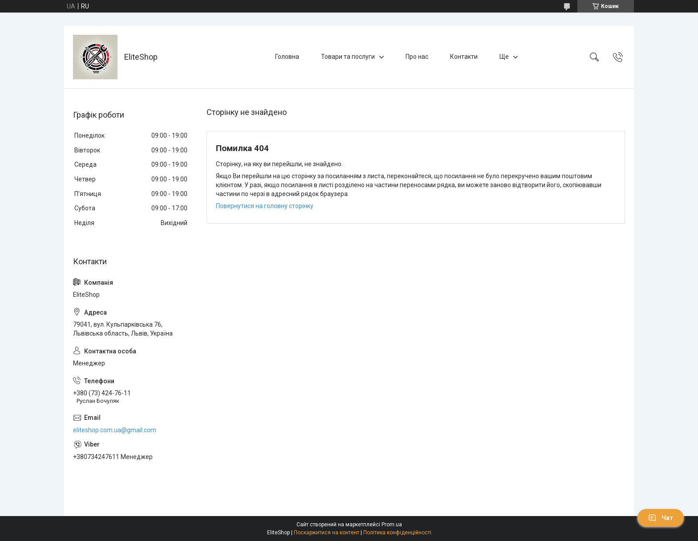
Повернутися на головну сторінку (264, 205)
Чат (660, 518)
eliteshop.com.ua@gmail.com (114, 430)
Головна (287, 56)
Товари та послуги (348, 56)
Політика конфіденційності (397, 532)
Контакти (464, 56)
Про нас (417, 56)
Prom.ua (391, 524)
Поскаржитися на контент (326, 532)
